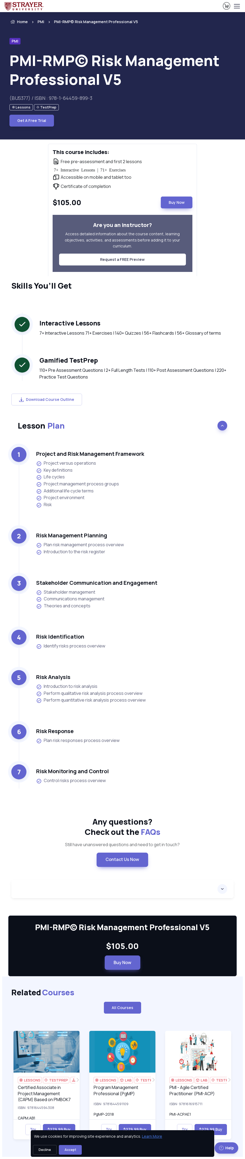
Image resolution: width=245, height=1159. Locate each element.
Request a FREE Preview (122, 259)
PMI (41, 21)
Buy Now (177, 202)
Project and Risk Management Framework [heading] (90, 453)
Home (18, 22)
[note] (21, 107)
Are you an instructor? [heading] (122, 225)
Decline (45, 1149)
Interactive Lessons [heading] (69, 323)
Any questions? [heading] (122, 827)
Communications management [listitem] (70, 599)
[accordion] (122, 889)
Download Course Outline (46, 399)
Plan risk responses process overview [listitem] (78, 740)
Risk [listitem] (44, 505)
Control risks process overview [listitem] (71, 781)
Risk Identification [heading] (60, 636)
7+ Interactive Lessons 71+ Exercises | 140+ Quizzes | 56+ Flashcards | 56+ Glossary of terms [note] (130, 333)
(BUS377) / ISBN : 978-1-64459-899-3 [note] (50, 98)
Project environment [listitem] (60, 498)
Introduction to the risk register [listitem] (70, 552)
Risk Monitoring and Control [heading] (72, 771)
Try (33, 1129)
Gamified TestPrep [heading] (68, 360)
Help (226, 1147)
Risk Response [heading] (55, 731)
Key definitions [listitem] (54, 470)
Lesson (41, 425)
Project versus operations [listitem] (66, 463)
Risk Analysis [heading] (53, 677)
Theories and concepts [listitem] (63, 606)
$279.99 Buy (59, 1129)
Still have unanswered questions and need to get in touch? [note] (122, 845)
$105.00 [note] (122, 946)
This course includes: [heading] (81, 152)
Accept (70, 1149)
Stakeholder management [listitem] (65, 592)
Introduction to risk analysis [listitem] (66, 686)
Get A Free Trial (31, 120)
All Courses (122, 1007)
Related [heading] (42, 992)
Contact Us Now (122, 859)
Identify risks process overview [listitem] (70, 646)
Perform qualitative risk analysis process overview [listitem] (89, 693)
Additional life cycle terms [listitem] (65, 491)
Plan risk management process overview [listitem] (80, 545)
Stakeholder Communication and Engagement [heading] (96, 582)
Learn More (152, 1136)
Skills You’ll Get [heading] (41, 286)
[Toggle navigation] (237, 6)
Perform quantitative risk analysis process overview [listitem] (91, 700)
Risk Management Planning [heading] (71, 535)
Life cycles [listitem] (50, 477)
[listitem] (91, 22)
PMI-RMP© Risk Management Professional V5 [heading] (114, 70)
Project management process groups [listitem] (77, 484)
